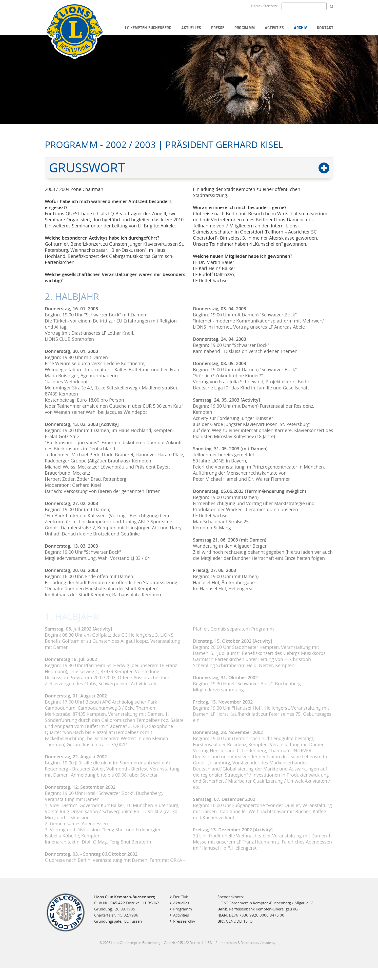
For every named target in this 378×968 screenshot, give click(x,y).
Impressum (228, 942)
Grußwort (87, 167)
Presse (217, 27)
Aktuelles (191, 27)
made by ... (270, 942)
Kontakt (325, 27)
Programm (244, 27)
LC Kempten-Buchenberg (148, 27)
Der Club (180, 896)
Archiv (300, 27)
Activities (274, 27)
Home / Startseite (264, 6)
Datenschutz (250, 942)
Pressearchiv (184, 921)
